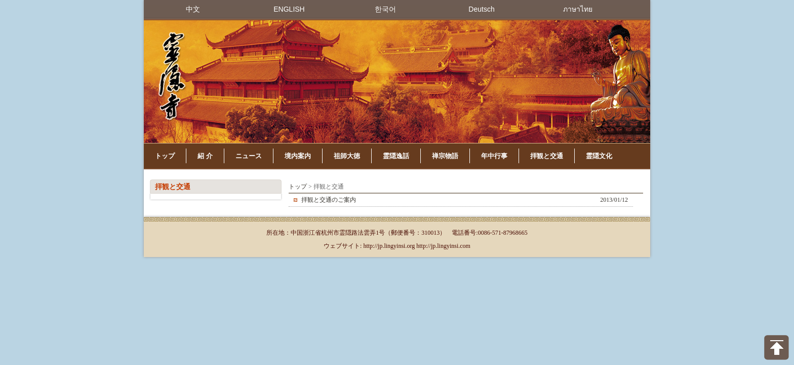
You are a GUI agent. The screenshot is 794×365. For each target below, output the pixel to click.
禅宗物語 (445, 156)
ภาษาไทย (577, 9)
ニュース (248, 156)
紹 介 (205, 156)
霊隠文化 (599, 156)
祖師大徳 (347, 156)
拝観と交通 (546, 156)
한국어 (385, 9)
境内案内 (298, 156)
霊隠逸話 (396, 156)
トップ (165, 156)
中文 (193, 9)
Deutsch (481, 9)
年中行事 (494, 156)
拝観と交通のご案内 (328, 199)
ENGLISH (288, 9)
